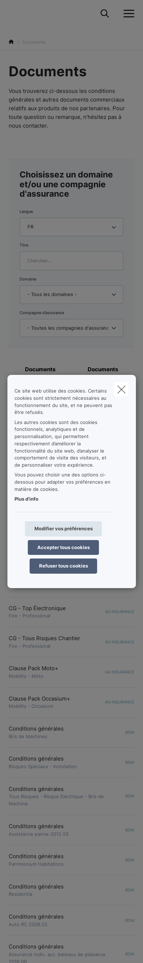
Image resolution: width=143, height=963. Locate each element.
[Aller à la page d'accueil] (13, 13)
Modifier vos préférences (63, 528)
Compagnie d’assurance (42, 312)
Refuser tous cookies (63, 566)
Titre (24, 245)
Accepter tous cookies (63, 547)
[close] (121, 389)
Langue (26, 211)
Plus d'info (26, 499)
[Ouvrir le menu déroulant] (127, 13)
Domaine (28, 279)
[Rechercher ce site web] (104, 13)
